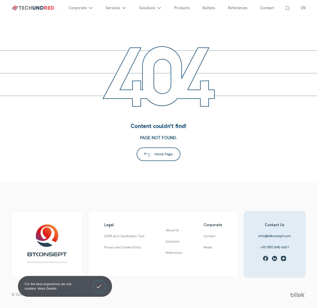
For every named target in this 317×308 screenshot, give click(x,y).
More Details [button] (47, 288)
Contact (209, 236)
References (174, 253)
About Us (172, 230)
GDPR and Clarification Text (124, 236)
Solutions (172, 241)
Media (208, 247)
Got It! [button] (99, 283)
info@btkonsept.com (275, 236)
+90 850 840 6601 (274, 247)
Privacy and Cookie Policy (122, 247)
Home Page (158, 154)
